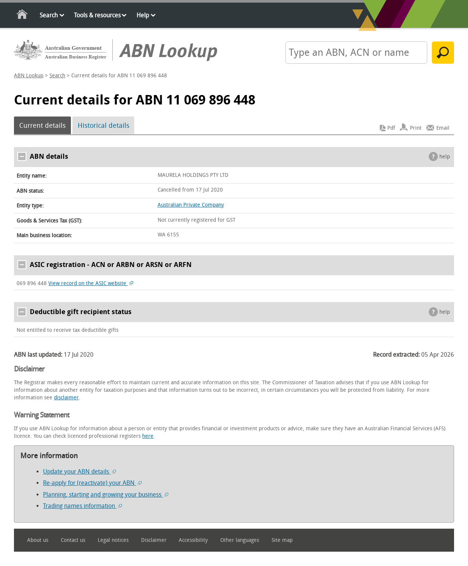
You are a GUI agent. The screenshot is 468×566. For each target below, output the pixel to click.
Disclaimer (154, 540)
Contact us (73, 540)
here (147, 436)
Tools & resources (97, 15)
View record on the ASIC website (90, 283)
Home (22, 15)
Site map (282, 540)
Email (443, 128)
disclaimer (66, 397)
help (444, 156)
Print (416, 128)
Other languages (239, 540)
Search (49, 15)
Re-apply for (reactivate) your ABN (92, 482)
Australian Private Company (191, 205)
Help (143, 15)
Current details (42, 125)
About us (37, 540)
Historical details (103, 125)
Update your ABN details (79, 471)
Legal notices (113, 540)
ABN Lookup (28, 75)
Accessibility (193, 540)
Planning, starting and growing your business (105, 494)
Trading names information (82, 505)
